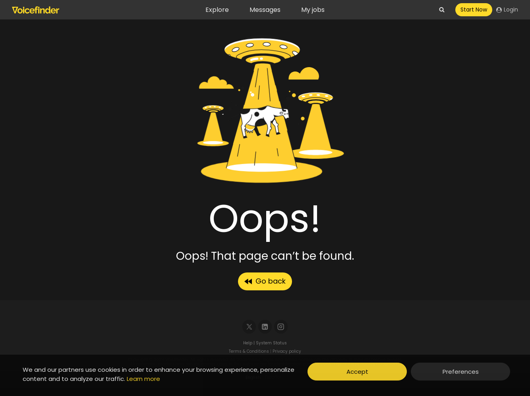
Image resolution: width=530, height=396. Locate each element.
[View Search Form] (441, 9)
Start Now (473, 10)
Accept (357, 371)
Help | (249, 343)
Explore (217, 9)
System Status (271, 343)
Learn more (143, 379)
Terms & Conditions (249, 351)
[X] (249, 327)
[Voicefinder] (35, 10)
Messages (265, 9)
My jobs (313, 9)
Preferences (461, 371)
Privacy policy (287, 351)
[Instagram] (281, 327)
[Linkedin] (265, 327)
